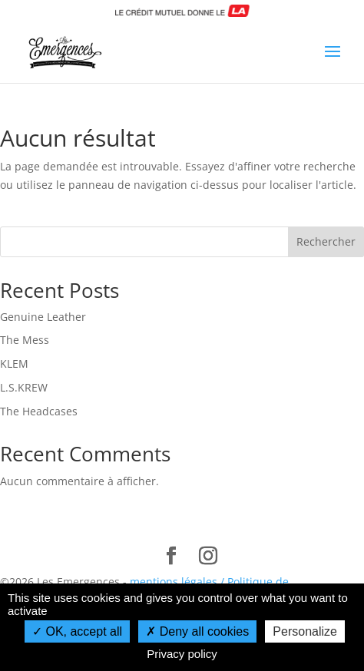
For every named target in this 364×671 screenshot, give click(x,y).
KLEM (14, 363)
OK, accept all (77, 631)
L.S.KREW (24, 387)
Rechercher (326, 241)
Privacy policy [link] (182, 653)
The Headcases (39, 411)
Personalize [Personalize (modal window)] (305, 631)
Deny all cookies (197, 631)
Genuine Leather (43, 316)
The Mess (24, 339)
